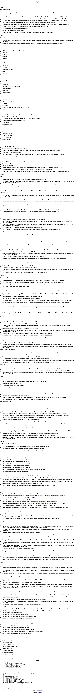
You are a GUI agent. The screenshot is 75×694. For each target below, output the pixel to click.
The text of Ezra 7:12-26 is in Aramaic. (12, 677)
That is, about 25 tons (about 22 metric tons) (12, 684)
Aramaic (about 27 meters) (11, 676)
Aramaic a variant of (13, 672)
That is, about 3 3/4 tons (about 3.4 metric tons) (13, 678)
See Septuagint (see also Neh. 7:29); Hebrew (15, 664)
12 (26, 243)
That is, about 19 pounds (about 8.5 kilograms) (13, 686)
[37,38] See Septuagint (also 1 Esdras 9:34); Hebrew (19, 687)
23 (12, 463)
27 (17, 499)
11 (60, 240)
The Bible (39, 692)
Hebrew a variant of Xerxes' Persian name (14, 669)
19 (21, 424)
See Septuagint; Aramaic (20, 673)
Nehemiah (39, 690)
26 (37, 497)
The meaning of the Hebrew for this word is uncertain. (14, 663)
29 (33, 657)
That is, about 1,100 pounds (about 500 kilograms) (13, 665)
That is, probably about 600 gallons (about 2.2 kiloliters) (14, 680)
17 (38, 405)
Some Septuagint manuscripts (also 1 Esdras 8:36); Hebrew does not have (18, 683)
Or (6, 662)
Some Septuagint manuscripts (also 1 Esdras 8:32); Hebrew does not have (18, 682)
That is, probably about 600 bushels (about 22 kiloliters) (14, 679)
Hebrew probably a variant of (13, 667)
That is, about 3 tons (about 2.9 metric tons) (12, 666)
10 (42, 4)
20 (32, 424)
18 (11, 424)
